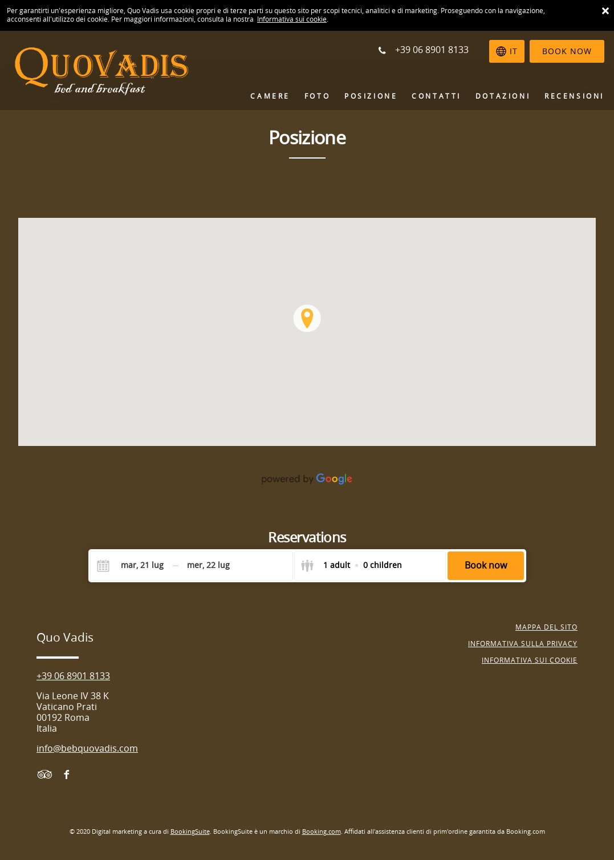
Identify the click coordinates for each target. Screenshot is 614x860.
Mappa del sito (546, 627)
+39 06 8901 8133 (73, 676)
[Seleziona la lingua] (506, 51)
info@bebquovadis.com (87, 748)
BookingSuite (190, 831)
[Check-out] (209, 565)
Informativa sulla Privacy (523, 644)
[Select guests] (351, 565)
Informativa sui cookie (292, 19)
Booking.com (321, 831)
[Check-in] (133, 565)
